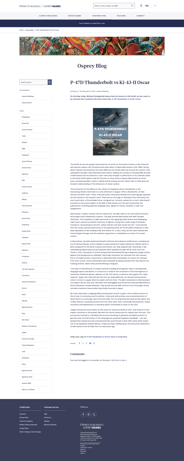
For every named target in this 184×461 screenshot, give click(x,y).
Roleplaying (26, 117)
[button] (146, 5)
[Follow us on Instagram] (88, 414)
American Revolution (29, 282)
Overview (22, 414)
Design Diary (26, 231)
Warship (24, 301)
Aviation (24, 263)
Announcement (27, 206)
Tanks (24, 136)
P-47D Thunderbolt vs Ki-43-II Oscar (126, 99)
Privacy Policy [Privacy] (23, 418)
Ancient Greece (27, 187)
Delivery (47, 421)
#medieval (25, 358)
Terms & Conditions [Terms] (26, 421)
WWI (23, 180)
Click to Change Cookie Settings (30, 432)
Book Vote (25, 123)
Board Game (26, 218)
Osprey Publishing (28, 96)
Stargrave (25, 237)
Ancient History (27, 161)
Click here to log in (118, 360)
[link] (79, 343)
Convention (25, 275)
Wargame (25, 212)
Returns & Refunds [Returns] (50, 425)
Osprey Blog (29, 30)
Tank (23, 352)
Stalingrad (25, 155)
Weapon (24, 142)
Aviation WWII (26, 383)
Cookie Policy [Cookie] (23, 428)
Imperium (25, 250)
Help (45, 414)
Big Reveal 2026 (27, 377)
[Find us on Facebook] (83, 414)
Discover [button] (121, 16)
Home (21, 30)
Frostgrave (25, 256)
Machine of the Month (29, 326)
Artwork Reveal (27, 130)
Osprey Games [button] (74, 16)
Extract (24, 288)
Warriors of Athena (28, 390)
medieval (25, 193)
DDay (23, 364)
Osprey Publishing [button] (48, 16)
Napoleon (25, 174)
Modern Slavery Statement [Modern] (28, 425)
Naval (24, 294)
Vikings (24, 199)
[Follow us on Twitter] (93, 414)
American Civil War (28, 339)
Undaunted (25, 225)
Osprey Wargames (28, 345)
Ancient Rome (26, 168)
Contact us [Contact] (47, 418)
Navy (23, 313)
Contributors (99, 16)
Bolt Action (25, 320)
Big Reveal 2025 (27, 371)
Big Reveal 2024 (27, 307)
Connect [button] (140, 16)
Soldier (24, 333)
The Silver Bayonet (28, 269)
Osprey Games (27, 103)
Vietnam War (26, 244)
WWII (23, 149)
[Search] (132, 6)
